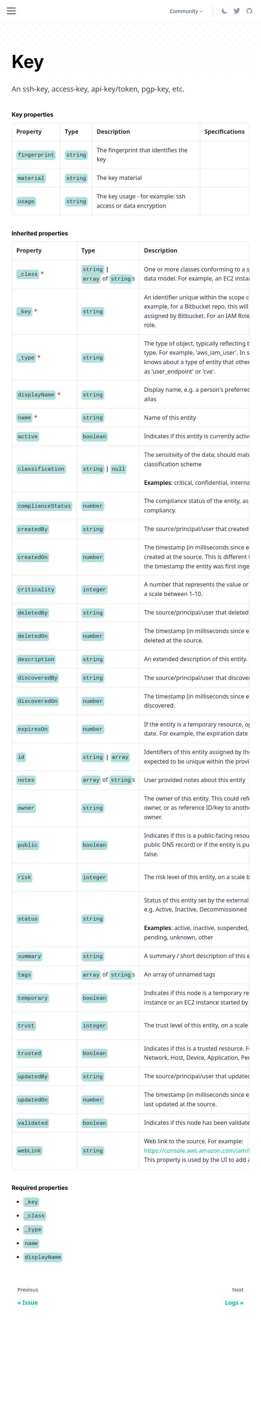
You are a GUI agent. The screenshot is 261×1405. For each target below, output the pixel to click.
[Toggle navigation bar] (11, 10)
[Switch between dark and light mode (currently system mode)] (225, 11)
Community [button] (184, 11)
